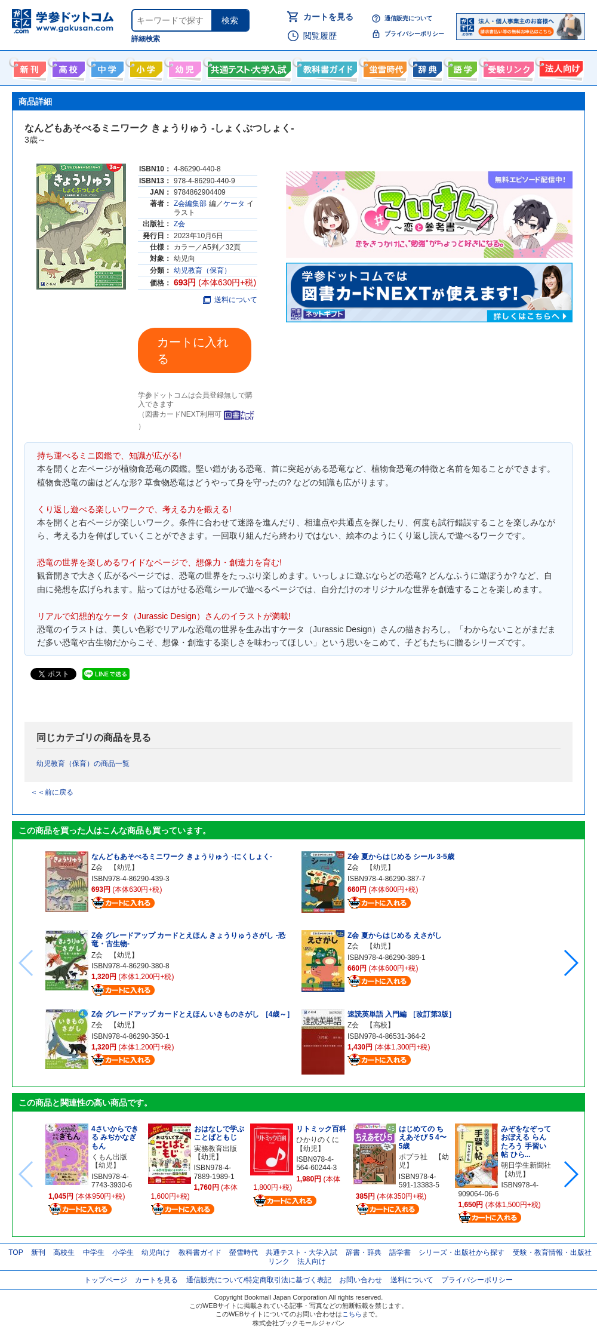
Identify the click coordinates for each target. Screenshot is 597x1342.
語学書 (461, 67)
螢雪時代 (383, 67)
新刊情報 (28, 67)
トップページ (105, 1280)
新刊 (38, 1252)
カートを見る (328, 16)
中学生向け (106, 67)
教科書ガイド (326, 67)
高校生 (64, 1252)
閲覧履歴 (320, 36)
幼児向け (183, 67)
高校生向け (67, 67)
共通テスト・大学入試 (248, 67)
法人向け (559, 67)
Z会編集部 (190, 203)
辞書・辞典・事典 (426, 67)
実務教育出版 (215, 1148)
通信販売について (408, 18)
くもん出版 (109, 1157)
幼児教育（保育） (202, 270)
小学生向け (144, 67)
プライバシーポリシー (414, 33)
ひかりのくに (317, 1139)
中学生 (93, 1252)
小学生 (123, 1252)
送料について (230, 300)
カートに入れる (193, 350)
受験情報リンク (507, 67)
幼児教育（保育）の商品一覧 (83, 763)
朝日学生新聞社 (526, 1165)
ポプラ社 (413, 1157)
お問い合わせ (360, 1280)
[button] (570, 963)
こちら (352, 1314)
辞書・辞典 (363, 1252)
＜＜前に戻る (51, 792)
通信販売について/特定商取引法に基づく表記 (258, 1280)
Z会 (179, 224)
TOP (15, 1252)
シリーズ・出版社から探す (461, 1252)
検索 (229, 20)
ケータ (234, 203)
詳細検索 (145, 39)
